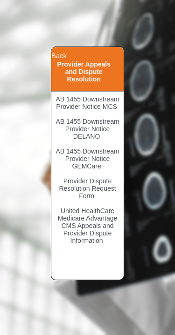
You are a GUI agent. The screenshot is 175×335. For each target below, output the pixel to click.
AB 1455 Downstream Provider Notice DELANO (87, 129)
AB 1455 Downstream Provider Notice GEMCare (87, 158)
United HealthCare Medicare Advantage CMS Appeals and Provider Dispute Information (88, 225)
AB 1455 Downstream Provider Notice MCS (87, 102)
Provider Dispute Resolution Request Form (87, 188)
